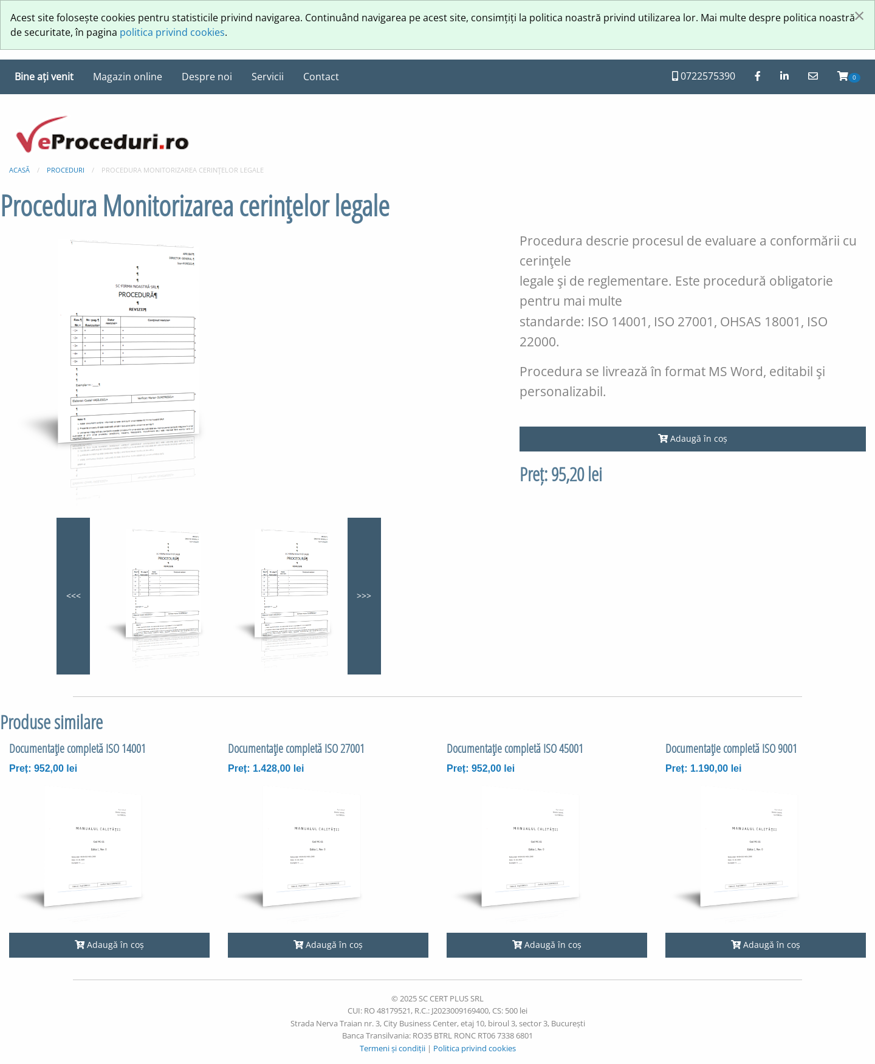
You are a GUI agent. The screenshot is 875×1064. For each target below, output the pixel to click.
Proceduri (65, 169)
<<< (73, 596)
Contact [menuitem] (321, 76)
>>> (364, 596)
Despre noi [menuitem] (207, 76)
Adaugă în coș (692, 438)
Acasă (19, 169)
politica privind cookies (172, 32)
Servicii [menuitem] (268, 76)
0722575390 (703, 76)
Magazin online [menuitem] (127, 76)
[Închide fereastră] (859, 15)
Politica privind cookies (474, 1048)
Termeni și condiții (392, 1048)
